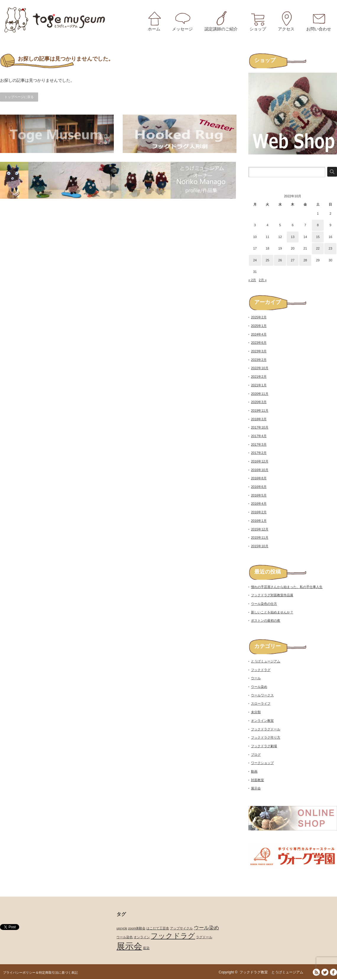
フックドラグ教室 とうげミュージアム (273, 972)
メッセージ (182, 29)
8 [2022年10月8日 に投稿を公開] (318, 225)
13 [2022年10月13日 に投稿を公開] (292, 237)
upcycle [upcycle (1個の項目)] (121, 928)
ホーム (154, 29)
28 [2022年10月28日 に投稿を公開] (305, 260)
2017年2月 (259, 453)
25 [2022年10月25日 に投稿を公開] (267, 260)
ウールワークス (262, 695)
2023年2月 (259, 359)
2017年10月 (259, 427)
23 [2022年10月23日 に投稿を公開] (330, 248)
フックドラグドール (265, 729)
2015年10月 (259, 546)
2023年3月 (259, 351)
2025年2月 (259, 317)
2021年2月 (259, 376)
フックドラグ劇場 (264, 746)
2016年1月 (259, 520)
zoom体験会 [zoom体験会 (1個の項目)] (136, 928)
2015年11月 (259, 537)
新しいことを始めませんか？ (272, 612)
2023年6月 (259, 342)
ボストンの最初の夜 (265, 620)
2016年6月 (259, 486)
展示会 (256, 788)
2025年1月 (259, 326)
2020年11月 (259, 393)
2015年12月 (259, 529)
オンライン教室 (262, 720)
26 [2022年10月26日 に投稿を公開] (280, 260)
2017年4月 (259, 436)
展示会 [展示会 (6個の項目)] (129, 946)
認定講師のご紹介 (221, 29)
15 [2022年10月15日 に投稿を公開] (318, 237)
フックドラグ (260, 670)
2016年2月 (259, 512)
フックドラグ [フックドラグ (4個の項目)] (173, 936)
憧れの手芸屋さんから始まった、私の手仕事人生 (287, 587)
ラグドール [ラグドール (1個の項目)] (204, 937)
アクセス (286, 29)
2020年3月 (259, 402)
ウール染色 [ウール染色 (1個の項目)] (124, 937)
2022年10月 (259, 368)
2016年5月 (259, 495)
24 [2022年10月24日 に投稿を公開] (255, 260)
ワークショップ (262, 763)
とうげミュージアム (265, 661)
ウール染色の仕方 (264, 603)
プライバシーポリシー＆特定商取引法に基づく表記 (40, 972)
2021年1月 (259, 385)
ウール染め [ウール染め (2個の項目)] (206, 928)
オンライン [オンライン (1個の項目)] (142, 937)
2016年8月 (259, 478)
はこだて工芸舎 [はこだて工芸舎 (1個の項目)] (157, 928)
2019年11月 (259, 410)
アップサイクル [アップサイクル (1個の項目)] (181, 928)
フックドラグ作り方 (265, 737)
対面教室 (257, 780)
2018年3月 (259, 419)
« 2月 (252, 280)
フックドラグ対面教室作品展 (272, 595)
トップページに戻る (19, 97)
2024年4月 (259, 334)
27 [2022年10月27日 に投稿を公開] (292, 260)
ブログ (256, 754)
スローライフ (260, 703)
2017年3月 (259, 444)
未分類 (256, 712)
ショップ (257, 29)
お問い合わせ (318, 29)
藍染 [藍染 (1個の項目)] (146, 948)
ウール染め (259, 686)
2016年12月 (259, 461)
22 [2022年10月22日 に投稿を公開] (318, 248)
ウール (256, 678)
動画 (254, 771)
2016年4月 (259, 503)
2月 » (262, 280)
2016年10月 (259, 470)
